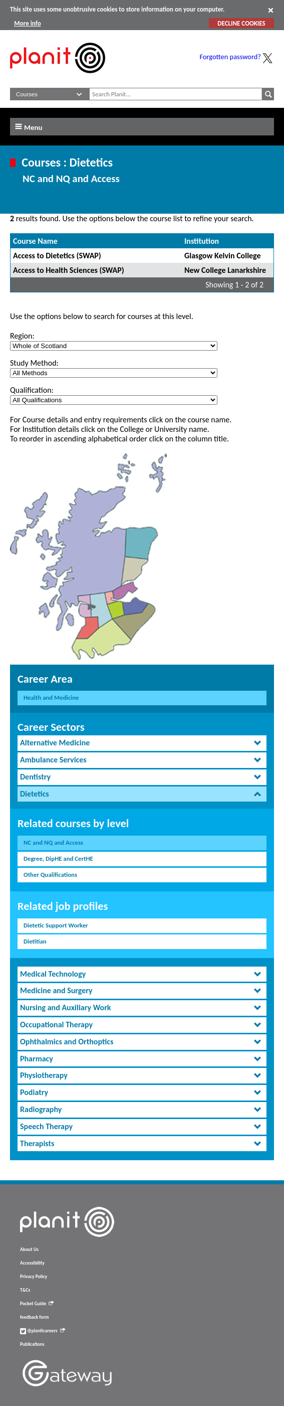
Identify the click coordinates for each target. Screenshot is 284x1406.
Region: (22, 336)
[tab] (142, 743)
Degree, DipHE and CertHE (58, 858)
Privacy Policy (33, 1277)
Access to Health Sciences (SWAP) (68, 270)
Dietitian (35, 941)
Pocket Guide (37, 1304)
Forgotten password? (230, 56)
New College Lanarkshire (225, 270)
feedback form (34, 1317)
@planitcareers (42, 1331)
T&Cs (25, 1290)
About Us (29, 1249)
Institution (201, 241)
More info (27, 23)
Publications (32, 1344)
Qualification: (32, 390)
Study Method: (34, 363)
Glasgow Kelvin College (222, 255)
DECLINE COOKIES (241, 23)
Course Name (35, 241)
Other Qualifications (50, 874)
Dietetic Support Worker (56, 925)
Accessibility (32, 1263)
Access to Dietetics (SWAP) (57, 255)
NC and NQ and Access (53, 842)
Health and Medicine (51, 697)
